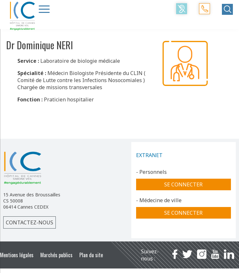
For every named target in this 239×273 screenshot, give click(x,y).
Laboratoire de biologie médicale (80, 60)
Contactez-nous (29, 222)
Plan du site (91, 255)
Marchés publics (56, 255)
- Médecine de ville (159, 200)
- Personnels (151, 171)
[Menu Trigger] (44, 9)
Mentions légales (17, 255)
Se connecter (183, 184)
